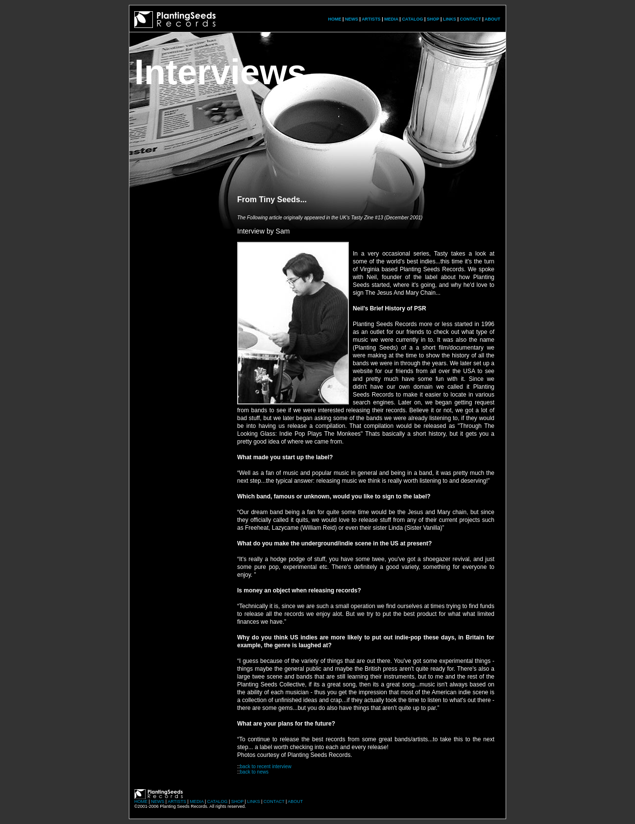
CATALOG (412, 19)
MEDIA (391, 19)
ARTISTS (371, 19)
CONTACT (470, 19)
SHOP (433, 19)
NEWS (351, 19)
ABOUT (492, 19)
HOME (334, 19)
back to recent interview (266, 766)
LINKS (449, 19)
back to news (254, 772)
